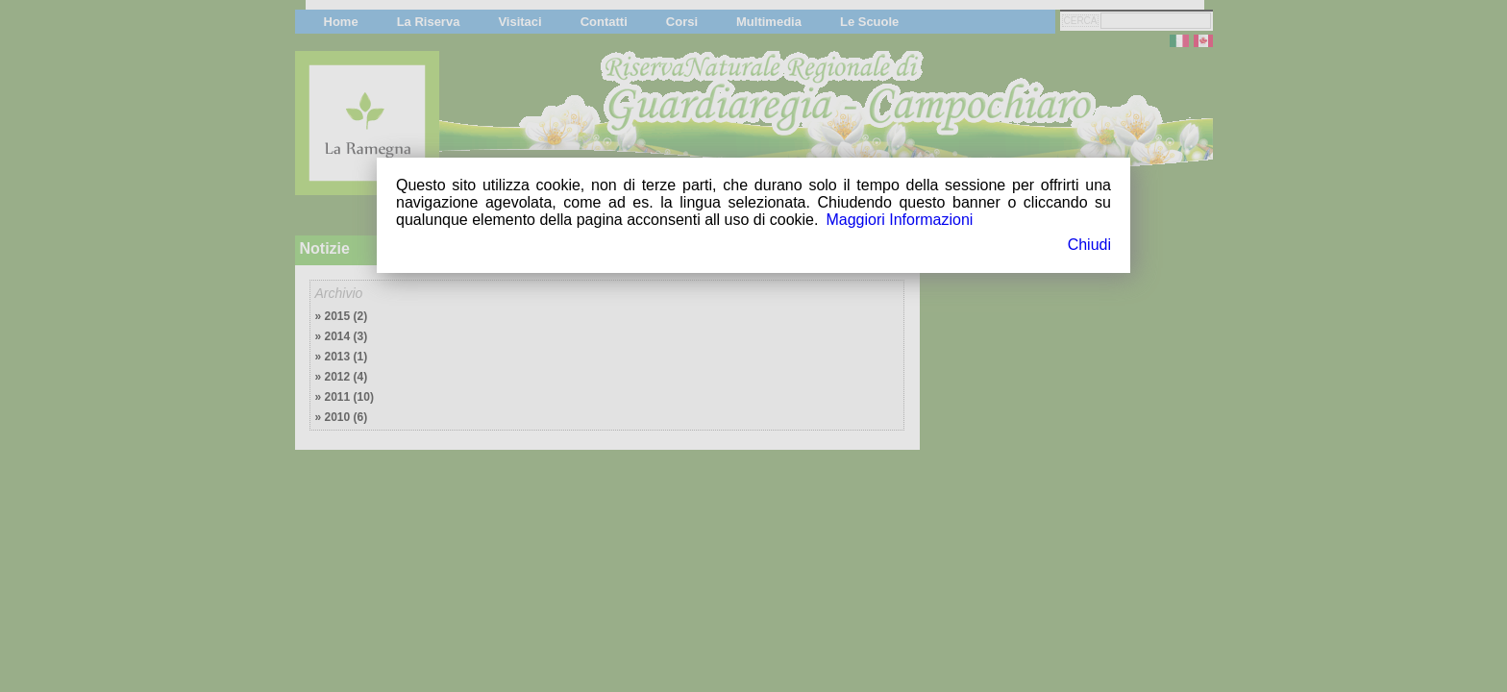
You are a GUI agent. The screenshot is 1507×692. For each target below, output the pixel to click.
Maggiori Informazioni (899, 219)
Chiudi (1089, 244)
